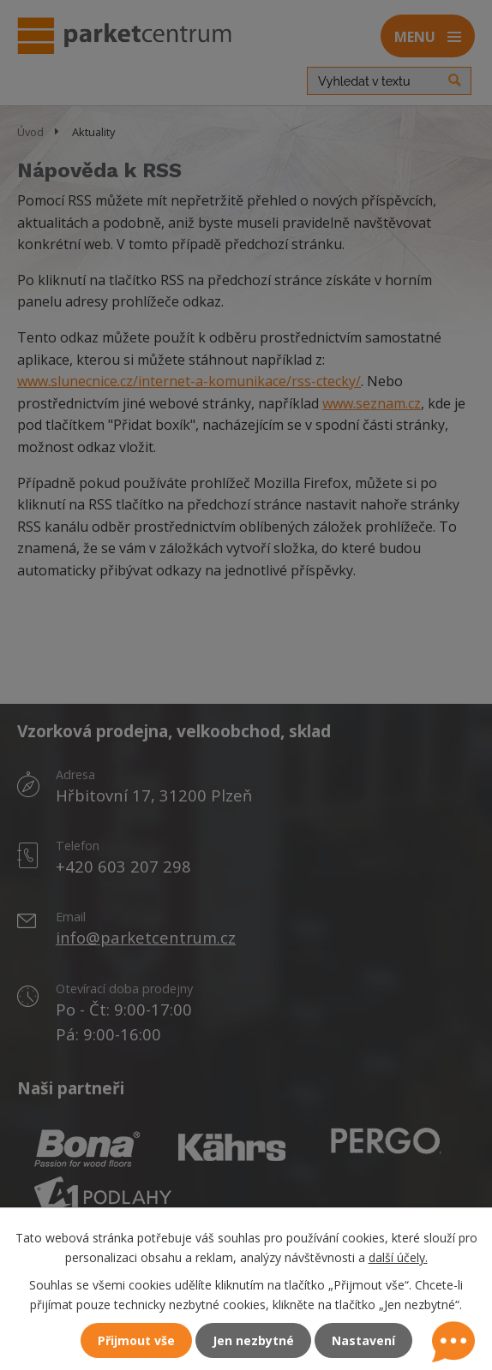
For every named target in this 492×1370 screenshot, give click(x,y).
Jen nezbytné (253, 1340)
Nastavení (363, 1340)
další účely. (398, 1257)
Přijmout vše (136, 1340)
